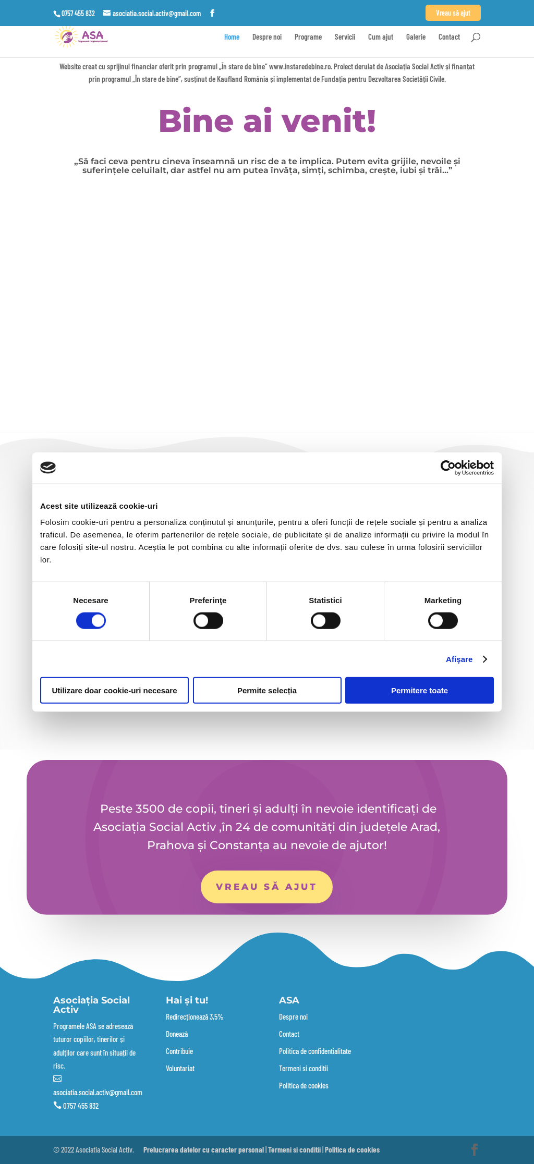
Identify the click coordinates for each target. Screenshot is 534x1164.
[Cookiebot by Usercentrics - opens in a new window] (448, 467)
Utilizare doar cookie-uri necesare (114, 690)
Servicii (345, 37)
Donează (177, 1033)
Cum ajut (380, 37)
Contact (449, 37)
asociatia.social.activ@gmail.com (97, 1092)
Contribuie (179, 1051)
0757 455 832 (81, 1105)
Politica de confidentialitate (315, 1051)
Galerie (416, 37)
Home (231, 37)
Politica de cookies (304, 1085)
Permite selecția (267, 690)
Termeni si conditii (303, 1068)
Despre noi (267, 37)
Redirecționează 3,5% (195, 1016)
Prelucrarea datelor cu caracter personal (203, 1149)
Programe (308, 37)
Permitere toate (419, 690)
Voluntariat (180, 1068)
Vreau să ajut (267, 886)
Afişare (459, 658)
